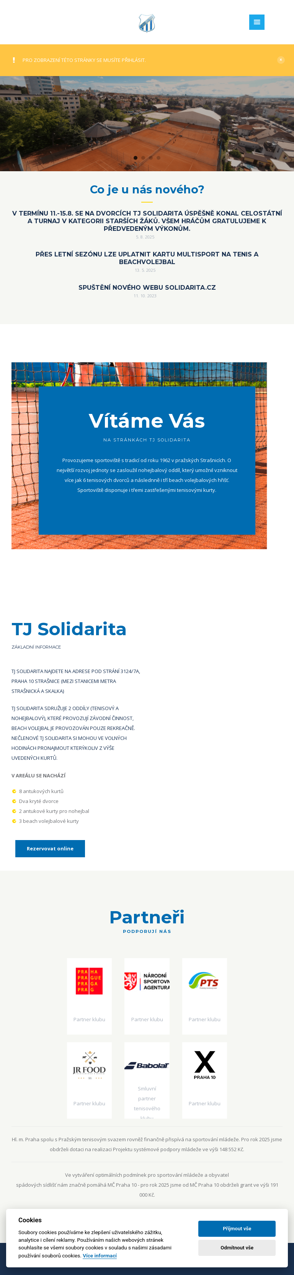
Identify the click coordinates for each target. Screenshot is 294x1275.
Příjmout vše (237, 1228)
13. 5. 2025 (145, 270)
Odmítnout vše (236, 1248)
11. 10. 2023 (145, 295)
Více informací (100, 1255)
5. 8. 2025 (145, 237)
